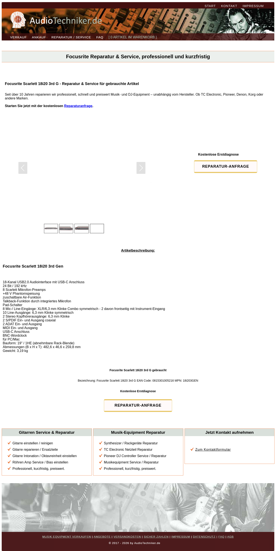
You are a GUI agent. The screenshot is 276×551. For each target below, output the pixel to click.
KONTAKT (229, 6)
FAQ (99, 37)
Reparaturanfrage (78, 106)
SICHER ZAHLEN (156, 536)
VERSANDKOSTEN (127, 536)
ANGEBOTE (102, 536)
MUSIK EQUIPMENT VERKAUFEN (66, 536)
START (210, 6)
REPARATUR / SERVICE (71, 37)
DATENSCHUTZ (204, 536)
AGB (230, 536)
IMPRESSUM (253, 6)
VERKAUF (18, 37)
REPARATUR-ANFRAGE (223, 166)
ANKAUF (39, 37)
